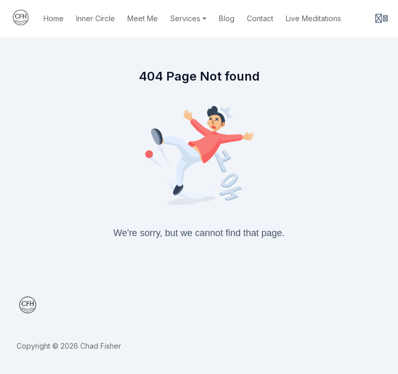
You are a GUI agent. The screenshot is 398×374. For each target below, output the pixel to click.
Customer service (261, 298)
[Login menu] (381, 18)
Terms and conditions (344, 298)
